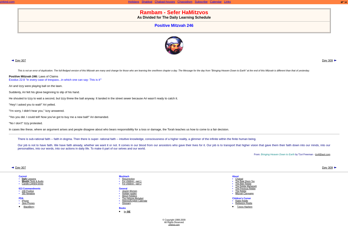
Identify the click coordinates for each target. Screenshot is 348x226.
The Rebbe (240, 191)
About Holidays (129, 196)
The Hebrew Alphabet (132, 198)
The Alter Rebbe (243, 184)
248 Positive (28, 191)
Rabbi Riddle (241, 201)
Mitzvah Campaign (244, 193)
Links (227, 1)
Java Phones (28, 203)
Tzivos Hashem (244, 207)
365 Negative (28, 193)
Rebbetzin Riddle (243, 203)
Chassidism (185, 1)
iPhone (25, 201)
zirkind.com (7, 1)
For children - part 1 (131, 181)
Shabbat (147, 1)
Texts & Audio (33, 181)
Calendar (216, 1)
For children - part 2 (131, 184)
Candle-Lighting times (32, 184)
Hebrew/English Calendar (134, 201)
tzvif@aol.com (322, 154)
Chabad (239, 179)
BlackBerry (29, 207)
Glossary (126, 203)
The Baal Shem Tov (245, 181)
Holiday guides (129, 193)
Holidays (133, 1)
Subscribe (201, 1)
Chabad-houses (165, 1)
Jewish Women (129, 191)
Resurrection (128, 179)
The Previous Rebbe (245, 188)
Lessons (29, 179)
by (127, 211)
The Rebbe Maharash (246, 186)
